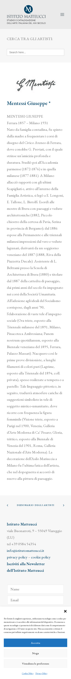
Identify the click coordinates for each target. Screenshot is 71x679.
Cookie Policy (28, 673)
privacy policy (17, 557)
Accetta (35, 643)
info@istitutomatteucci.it (25, 550)
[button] (65, 611)
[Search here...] (35, 52)
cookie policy (41, 557)
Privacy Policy (41, 673)
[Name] (35, 589)
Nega (35, 653)
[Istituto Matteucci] (26, 14)
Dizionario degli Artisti (35, 505)
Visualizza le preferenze (35, 663)
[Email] (35, 599)
